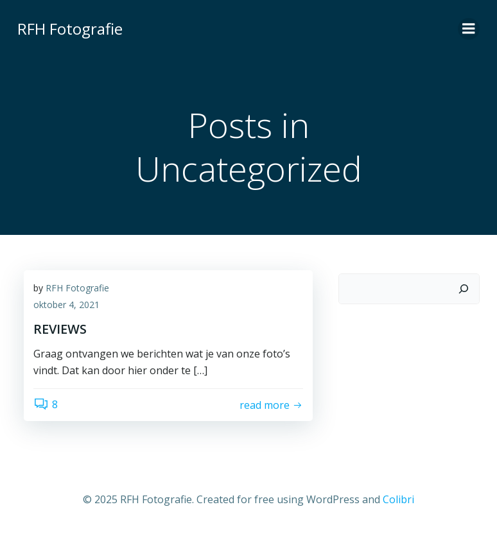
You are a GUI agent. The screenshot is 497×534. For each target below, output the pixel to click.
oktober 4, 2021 (66, 304)
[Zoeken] (463, 289)
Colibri (398, 499)
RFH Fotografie (77, 288)
